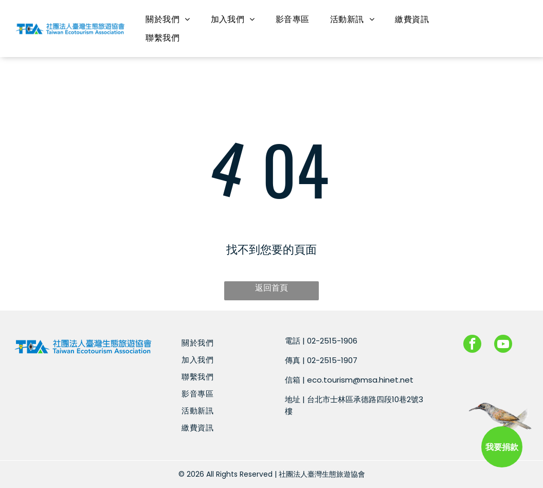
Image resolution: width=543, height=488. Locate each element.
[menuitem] (167, 19)
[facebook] (472, 345)
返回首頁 (271, 288)
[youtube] (503, 345)
